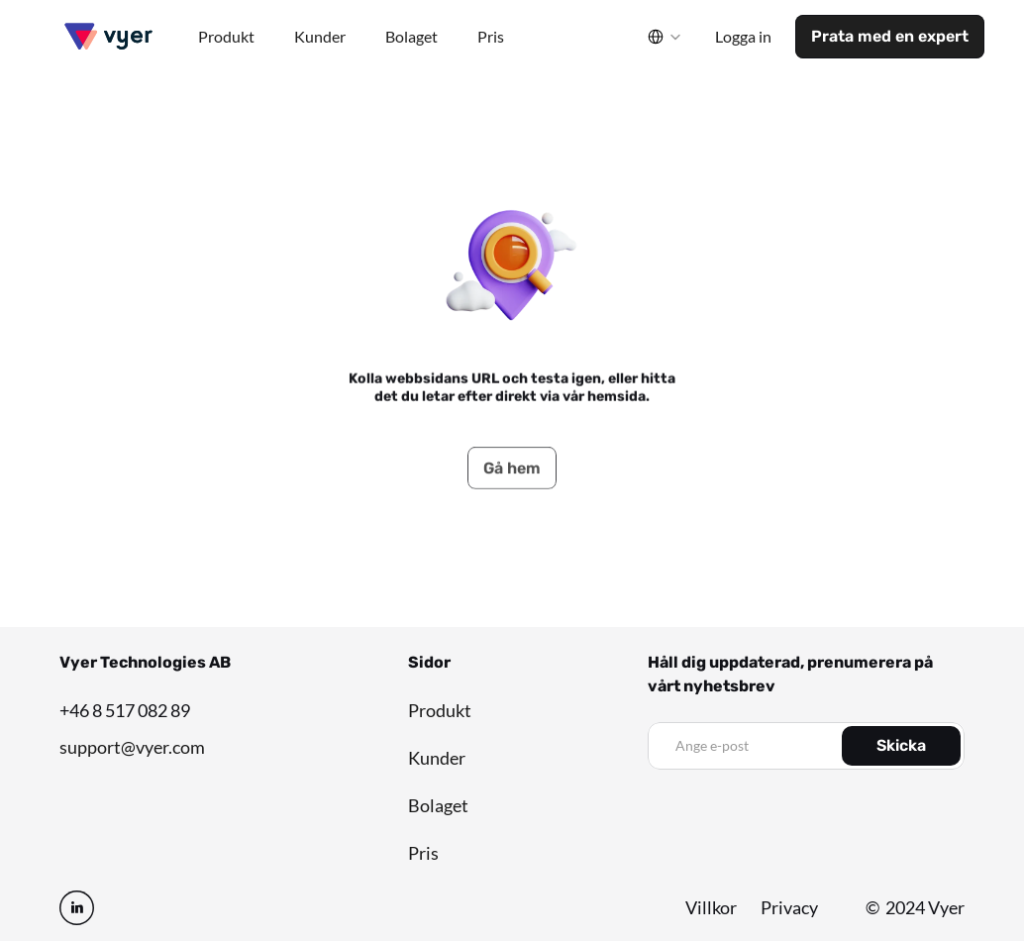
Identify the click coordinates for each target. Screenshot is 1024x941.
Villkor (711, 907)
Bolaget (438, 805)
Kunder (436, 758)
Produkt (439, 710)
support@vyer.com (132, 747)
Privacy (789, 907)
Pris (423, 853)
